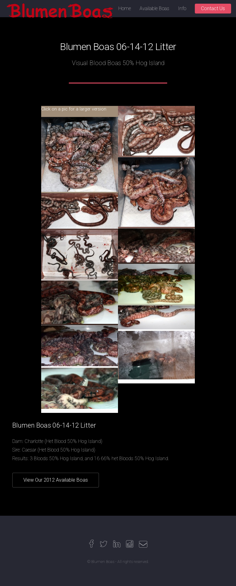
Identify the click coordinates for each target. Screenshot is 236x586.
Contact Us (213, 8)
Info (182, 8)
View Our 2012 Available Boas (55, 480)
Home (124, 8)
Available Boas (154, 8)
